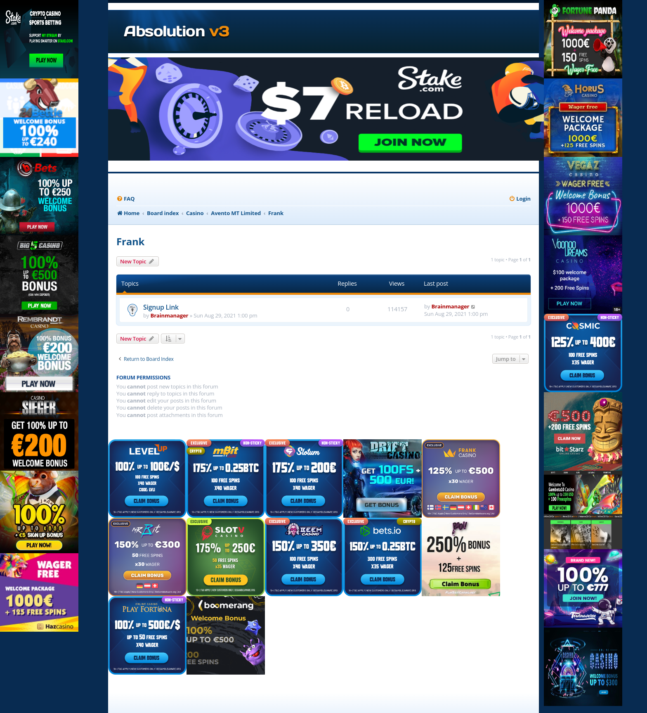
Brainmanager (170, 315)
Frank (130, 241)
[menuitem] (125, 199)
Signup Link (161, 307)
